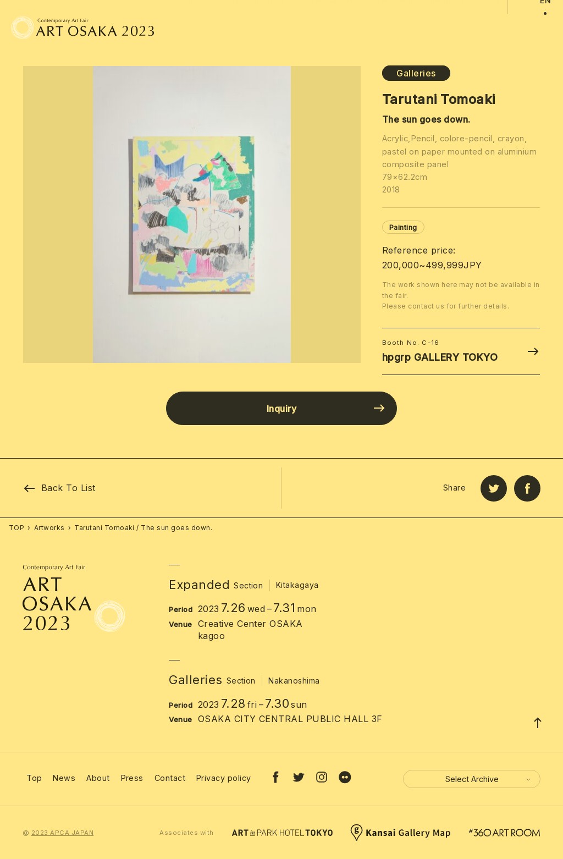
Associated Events (383, 27)
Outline (191, 27)
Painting (403, 227)
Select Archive (488, 779)
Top (34, 778)
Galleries (415, 73)
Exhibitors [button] (271, 39)
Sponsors (446, 27)
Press (132, 778)
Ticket (226, 27)
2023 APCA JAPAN (62, 832)
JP (528, 27)
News (64, 778)
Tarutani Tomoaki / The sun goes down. (143, 528)
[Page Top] (537, 722)
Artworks (321, 27)
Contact (169, 778)
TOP (16, 528)
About (97, 778)
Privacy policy (223, 778)
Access (486, 27)
